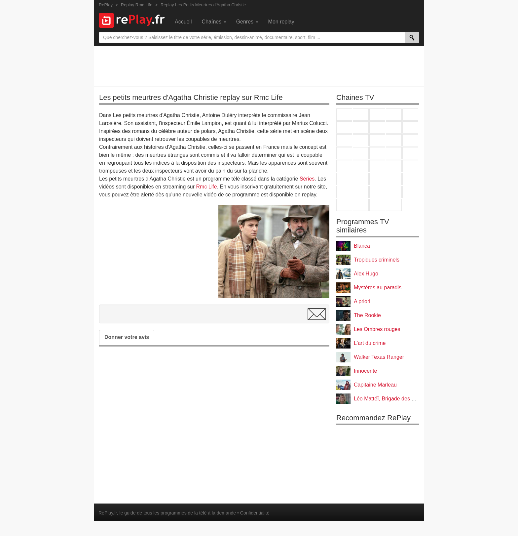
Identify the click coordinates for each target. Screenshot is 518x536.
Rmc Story (344, 153)
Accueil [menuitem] (183, 21)
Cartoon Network (377, 192)
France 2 (361, 114)
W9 (377, 127)
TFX (410, 127)
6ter (394, 140)
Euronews (344, 179)
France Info (361, 166)
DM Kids (410, 192)
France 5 (410, 114)
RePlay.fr (107, 512)
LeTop (344, 205)
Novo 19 (344, 166)
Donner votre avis (126, 337)
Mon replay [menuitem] (281, 21)
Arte (361, 127)
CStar (361, 140)
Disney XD (394, 192)
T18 (410, 153)
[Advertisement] (259, 66)
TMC (394, 127)
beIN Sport (377, 179)
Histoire (394, 205)
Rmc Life (206, 186)
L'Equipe (410, 179)
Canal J (361, 192)
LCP (361, 205)
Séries (307, 179)
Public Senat (377, 205)
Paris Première (394, 153)
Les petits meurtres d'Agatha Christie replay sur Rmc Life (191, 97)
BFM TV (394, 166)
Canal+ (394, 114)
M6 (344, 127)
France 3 (377, 114)
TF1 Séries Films (377, 140)
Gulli (344, 192)
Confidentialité (255, 512)
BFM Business (410, 166)
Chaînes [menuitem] (214, 21)
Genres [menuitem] (247, 21)
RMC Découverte (410, 140)
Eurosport (394, 179)
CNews (377, 166)
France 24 (361, 179)
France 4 (344, 140)
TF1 (344, 114)
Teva (377, 153)
